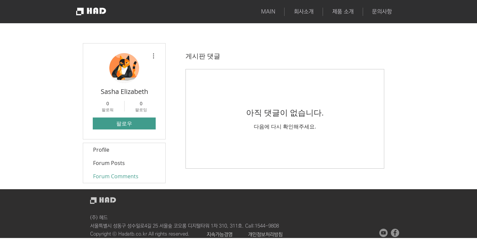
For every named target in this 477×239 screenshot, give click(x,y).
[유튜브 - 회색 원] (383, 233)
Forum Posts (109, 163)
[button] (343, 12)
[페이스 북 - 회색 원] (395, 233)
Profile (101, 149)
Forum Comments (115, 176)
